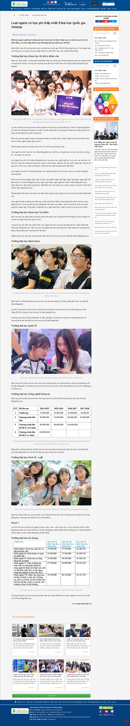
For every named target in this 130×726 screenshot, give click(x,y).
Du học (83, 8)
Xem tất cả (51, 696)
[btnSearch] (112, 4)
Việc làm (103, 8)
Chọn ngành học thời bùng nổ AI (104, 203)
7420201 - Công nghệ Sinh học (102, 73)
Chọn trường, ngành (105, 119)
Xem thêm (31, 652)
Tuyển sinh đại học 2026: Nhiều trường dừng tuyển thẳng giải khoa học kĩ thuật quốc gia (24, 675)
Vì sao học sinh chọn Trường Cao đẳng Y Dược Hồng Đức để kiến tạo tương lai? (106, 215)
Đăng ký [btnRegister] (104, 2)
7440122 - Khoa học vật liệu (102, 76)
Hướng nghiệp (35, 8)
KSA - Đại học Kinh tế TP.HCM (102, 45)
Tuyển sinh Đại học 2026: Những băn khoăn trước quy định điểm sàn (51, 675)
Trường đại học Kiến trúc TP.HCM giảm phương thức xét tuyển (78, 675)
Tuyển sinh (26, 8)
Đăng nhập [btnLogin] (111, 2)
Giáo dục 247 (18, 8)
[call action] (71, 5)
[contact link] (83, 5)
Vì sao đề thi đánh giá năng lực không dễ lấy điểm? (23, 640)
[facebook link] (48, 3)
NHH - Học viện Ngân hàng (101, 55)
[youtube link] (52, 3)
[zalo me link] (55, 3)
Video (109, 8)
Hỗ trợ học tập (61, 8)
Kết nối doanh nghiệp (73, 8)
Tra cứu (114, 8)
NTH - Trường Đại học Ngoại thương (104, 52)
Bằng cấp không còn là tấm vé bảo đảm (106, 227)
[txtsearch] (106, 4)
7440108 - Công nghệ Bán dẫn (102, 83)
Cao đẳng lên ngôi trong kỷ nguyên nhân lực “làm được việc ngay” (105, 144)
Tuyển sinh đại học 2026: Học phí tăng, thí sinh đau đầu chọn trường (78, 640)
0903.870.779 (108, 715)
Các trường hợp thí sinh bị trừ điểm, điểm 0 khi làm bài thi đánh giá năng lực (51, 640)
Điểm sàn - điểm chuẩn (48, 8)
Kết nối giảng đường (93, 8)
